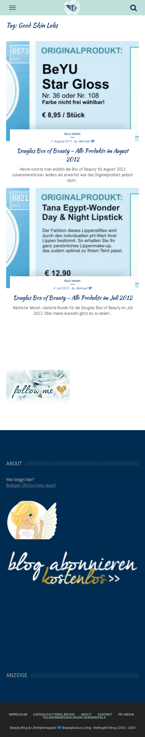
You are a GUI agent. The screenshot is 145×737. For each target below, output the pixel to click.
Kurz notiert (72, 134)
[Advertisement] (72, 442)
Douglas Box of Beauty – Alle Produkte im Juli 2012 (72, 298)
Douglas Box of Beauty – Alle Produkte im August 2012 (72, 155)
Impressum (18, 714)
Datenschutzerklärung (54, 714)
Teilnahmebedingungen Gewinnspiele (74, 717)
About (86, 714)
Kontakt (105, 714)
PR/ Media (126, 714)
